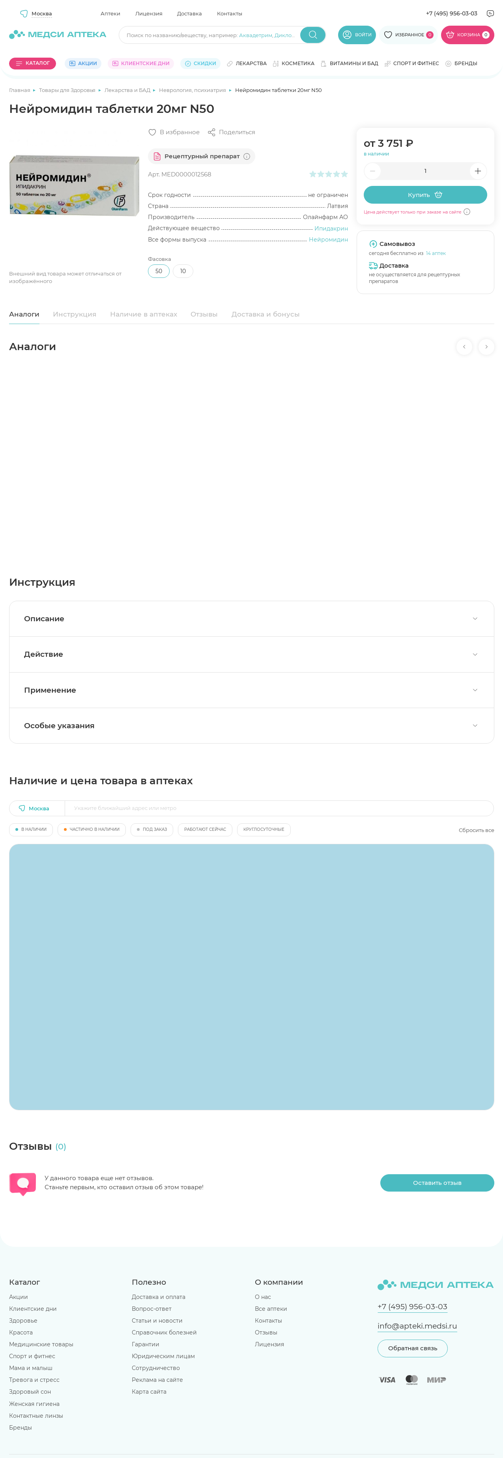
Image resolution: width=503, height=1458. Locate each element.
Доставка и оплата (158, 1297)
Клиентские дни (33, 1308)
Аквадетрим (255, 35)
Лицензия (149, 13)
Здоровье (23, 1320)
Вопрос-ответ (152, 1308)
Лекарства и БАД (128, 90)
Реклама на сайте (157, 1379)
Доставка (189, 13)
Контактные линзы (36, 1415)
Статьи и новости (157, 1320)
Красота (21, 1332)
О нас (263, 1297)
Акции (18, 1297)
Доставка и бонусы (266, 314)
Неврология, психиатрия (193, 90)
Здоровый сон (30, 1391)
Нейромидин (328, 239)
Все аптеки (271, 1308)
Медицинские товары (41, 1344)
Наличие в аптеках (143, 314)
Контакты (229, 13)
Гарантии (145, 1344)
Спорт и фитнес (32, 1356)
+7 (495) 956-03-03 (451, 13)
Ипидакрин (331, 228)
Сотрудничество (156, 1368)
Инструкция (74, 314)
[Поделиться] (231, 132)
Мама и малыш (30, 1368)
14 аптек (436, 253)
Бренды (20, 1427)
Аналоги (24, 314)
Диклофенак (292, 35)
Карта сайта (149, 1391)
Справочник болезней (164, 1332)
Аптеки (110, 13)
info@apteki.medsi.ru (417, 1326)
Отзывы (204, 314)
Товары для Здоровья (68, 90)
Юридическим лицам (163, 1356)
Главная (20, 90)
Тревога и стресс (34, 1379)
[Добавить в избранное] (174, 132)
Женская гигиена (34, 1403)
